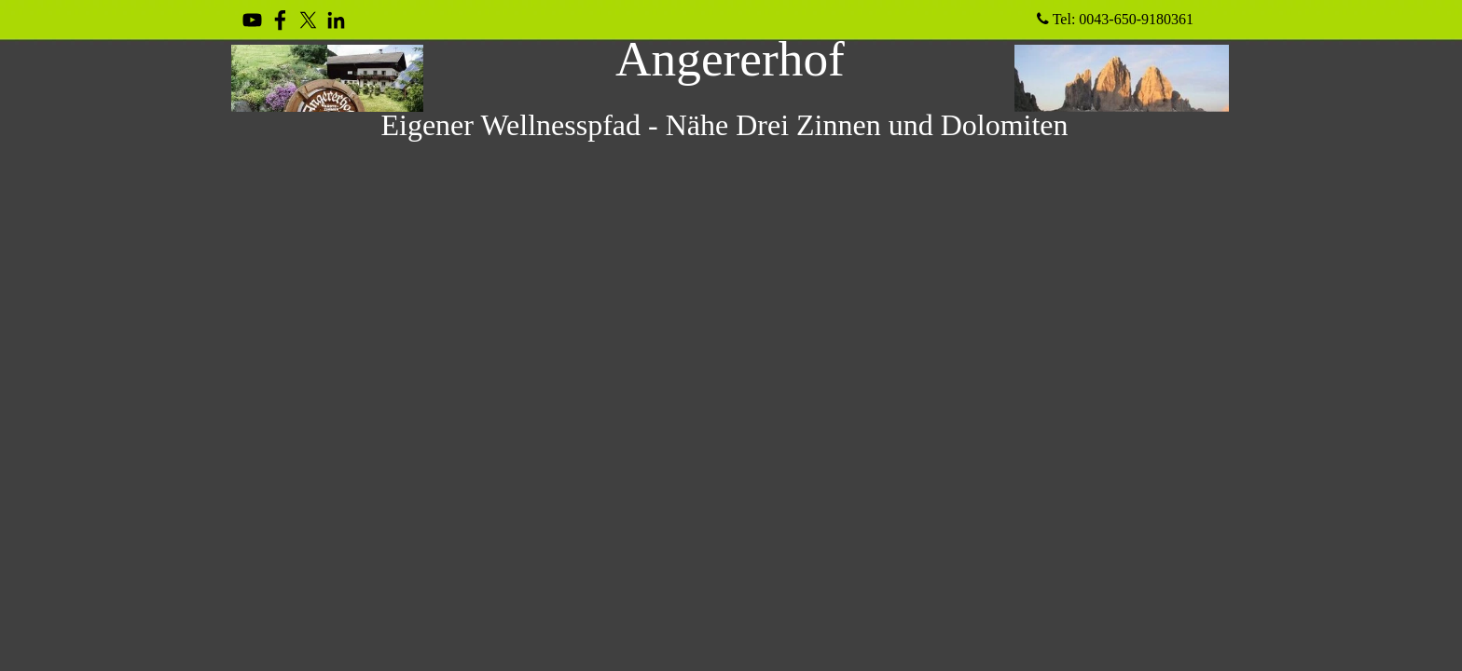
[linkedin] (336, 20)
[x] (308, 20)
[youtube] (252, 20)
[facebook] (280, 20)
